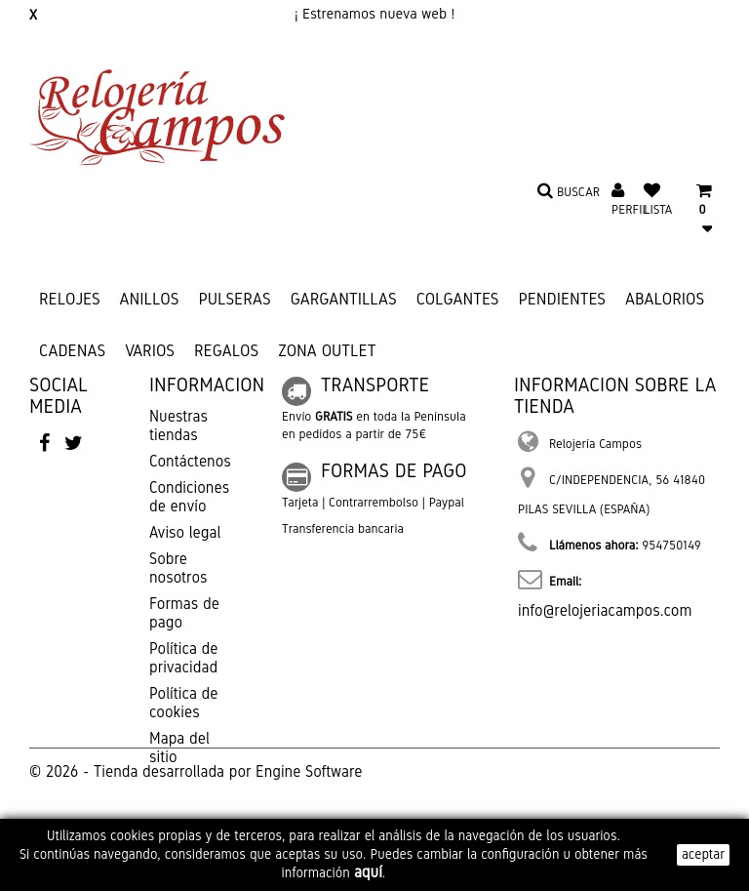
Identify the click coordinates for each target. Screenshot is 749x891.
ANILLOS (149, 299)
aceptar (703, 854)
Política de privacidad (183, 657)
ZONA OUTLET (326, 351)
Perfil (630, 210)
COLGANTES (457, 299)
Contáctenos (190, 461)
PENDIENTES (562, 299)
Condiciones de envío (189, 496)
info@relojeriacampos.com (604, 610)
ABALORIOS (664, 299)
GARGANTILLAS (344, 299)
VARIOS (150, 351)
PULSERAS (234, 299)
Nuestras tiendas (178, 425)
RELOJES (69, 299)
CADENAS (72, 351)
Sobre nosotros (178, 568)
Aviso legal (184, 532)
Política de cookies (183, 702)
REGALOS (226, 351)
